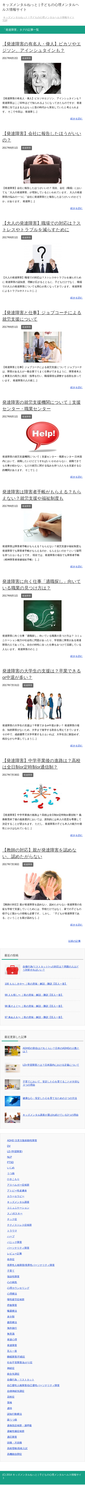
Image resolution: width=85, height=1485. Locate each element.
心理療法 (12, 1293)
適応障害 (12, 1437)
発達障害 (26, 58)
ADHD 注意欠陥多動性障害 (22, 1140)
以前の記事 (74, 941)
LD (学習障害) (15, 1151)
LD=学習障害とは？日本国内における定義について (51, 1065)
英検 (9, 1402)
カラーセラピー (15, 1196)
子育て (11, 1270)
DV (8, 1146)
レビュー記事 (14, 1253)
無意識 (11, 1334)
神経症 (11, 1368)
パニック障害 (14, 1242)
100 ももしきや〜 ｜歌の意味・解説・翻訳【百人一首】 (36, 983)
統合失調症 (13, 1374)
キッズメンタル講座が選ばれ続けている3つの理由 (50, 1115)
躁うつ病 (12, 1419)
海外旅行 (12, 1328)
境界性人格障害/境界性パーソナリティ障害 (31, 1265)
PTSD (10, 1162)
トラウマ (12, 1230)
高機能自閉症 (14, 1454)
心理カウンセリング (18, 1288)
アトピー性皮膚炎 (17, 1190)
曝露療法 (12, 1311)
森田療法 (12, 1322)
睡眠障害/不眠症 (16, 1356)
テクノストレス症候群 (19, 1225)
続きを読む (76, 118)
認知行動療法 (14, 1414)
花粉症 (11, 1397)
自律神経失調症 (15, 1391)
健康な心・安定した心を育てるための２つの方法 (50, 1098)
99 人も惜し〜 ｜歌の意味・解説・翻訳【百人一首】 (34, 995)
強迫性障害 (13, 1276)
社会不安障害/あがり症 (19, 1362)
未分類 (11, 1316)
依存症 (11, 1259)
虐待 (9, 1408)
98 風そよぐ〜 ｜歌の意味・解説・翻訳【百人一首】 (34, 1006)
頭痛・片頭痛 (14, 1442)
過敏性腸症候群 (15, 1431)
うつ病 (11, 1173)
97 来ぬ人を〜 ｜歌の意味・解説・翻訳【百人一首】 (34, 1017)
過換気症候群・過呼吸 (19, 1425)
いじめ (11, 1167)
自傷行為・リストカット (20, 1379)
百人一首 (12, 1351)
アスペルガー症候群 (18, 1185)
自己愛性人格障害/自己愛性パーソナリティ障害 (33, 1385)
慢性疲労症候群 (15, 1299)
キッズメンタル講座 (18, 1202)
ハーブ (11, 1236)
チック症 (12, 1219)
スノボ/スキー (15, 1213)
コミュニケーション (18, 1207)
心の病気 (12, 1282)
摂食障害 (12, 1305)
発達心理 (12, 1339)
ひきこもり (13, 1179)
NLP (9, 1157)
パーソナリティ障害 (18, 1248)
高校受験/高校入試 (17, 1448)
